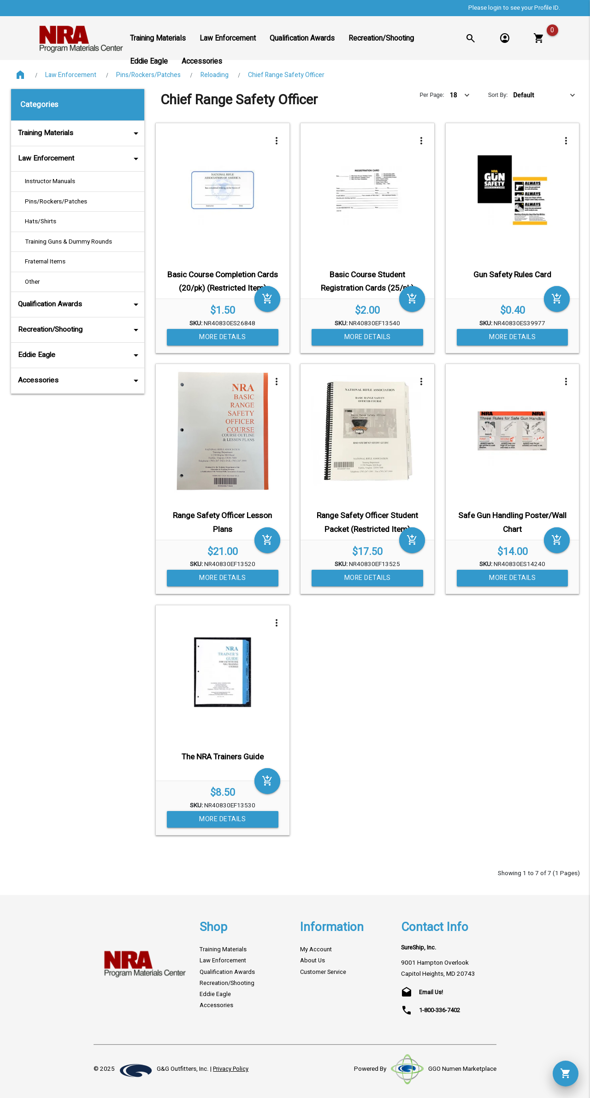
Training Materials (80, 133)
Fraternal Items (45, 261)
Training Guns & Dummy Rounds (68, 241)
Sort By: (498, 95)
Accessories (80, 380)
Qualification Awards (80, 304)
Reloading (215, 75)
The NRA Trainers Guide (223, 757)
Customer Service (323, 972)
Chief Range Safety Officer (286, 75)
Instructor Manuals (50, 181)
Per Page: (431, 95)
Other (32, 281)
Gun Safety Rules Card (512, 274)
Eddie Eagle (80, 355)
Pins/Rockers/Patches (148, 75)
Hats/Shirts (40, 221)
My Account (316, 949)
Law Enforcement (70, 75)
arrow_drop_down (123, 133)
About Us (312, 960)
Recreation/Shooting (80, 329)
